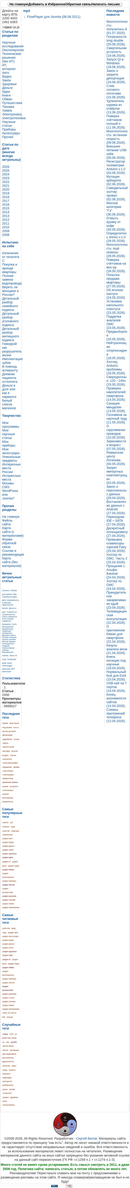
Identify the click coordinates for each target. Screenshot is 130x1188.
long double (7, 727)
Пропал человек (9, 639)
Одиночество (7, 605)
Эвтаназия (6, 672)
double (5, 723)
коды (4, 933)
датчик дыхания (9, 731)
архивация (14, 1050)
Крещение (6, 624)
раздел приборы (9, 881)
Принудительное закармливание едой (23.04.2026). (116, 600)
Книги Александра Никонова (7, 666)
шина (4, 1101)
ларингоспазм (8, 747)
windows (5, 827)
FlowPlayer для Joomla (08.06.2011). (54, 17)
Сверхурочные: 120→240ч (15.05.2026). (116, 380)
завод (4, 1070)
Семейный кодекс (9, 597)
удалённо (14, 1097)
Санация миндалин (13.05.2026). (116, 407)
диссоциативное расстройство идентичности (9, 1058)
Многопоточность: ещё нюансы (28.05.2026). (117, 250)
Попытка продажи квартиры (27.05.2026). (116, 280)
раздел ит (6, 862)
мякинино (6, 1074)
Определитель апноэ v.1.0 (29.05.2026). (116, 237)
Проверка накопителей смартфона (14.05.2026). (116, 394)
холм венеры (7, 790)
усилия (5, 786)
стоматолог (7, 1093)
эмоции (10, 1017)
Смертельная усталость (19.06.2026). (116, 51)
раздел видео (8, 842)
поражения (7, 767)
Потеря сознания (9, 637)
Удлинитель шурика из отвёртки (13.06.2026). (116, 106)
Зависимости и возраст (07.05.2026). (116, 445)
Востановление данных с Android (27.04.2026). (116, 507)
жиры (14, 1066)
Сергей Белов (86, 1138)
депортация (7, 735)
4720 (12, 1034)
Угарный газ (12, 612)
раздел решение (9, 896)
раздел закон (7, 850)
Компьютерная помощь (8, 649)
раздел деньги (8, 846)
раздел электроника (10, 907)
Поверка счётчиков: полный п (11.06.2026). (116, 121)
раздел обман (8, 870)
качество (6, 831)
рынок (5, 1089)
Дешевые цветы (9, 635)
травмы (5, 1097)
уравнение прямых (10, 782)
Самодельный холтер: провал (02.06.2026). (117, 193)
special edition (8, 1046)
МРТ (13, 669)
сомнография (8, 775)
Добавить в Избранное (46, 4)
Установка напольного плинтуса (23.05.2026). (116, 307)
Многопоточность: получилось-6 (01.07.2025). (117, 27)
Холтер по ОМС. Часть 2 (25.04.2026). (116, 558)
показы (13, 755)
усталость (14, 786)
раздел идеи (7, 857)
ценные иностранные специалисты (7, 798)
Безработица (7, 629)
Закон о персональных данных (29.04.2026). (116, 492)
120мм (5, 1034)
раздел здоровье (9, 854)
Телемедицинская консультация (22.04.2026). (116, 617)
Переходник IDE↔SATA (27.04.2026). (116, 520)
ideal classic (14, 723)
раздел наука (13, 866)
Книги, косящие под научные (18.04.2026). (116, 662)
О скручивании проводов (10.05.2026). (116, 431)
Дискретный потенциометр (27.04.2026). (117, 532)
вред (13, 928)
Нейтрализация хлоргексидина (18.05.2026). (116, 350)
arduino (5, 822)
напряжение (7, 835)
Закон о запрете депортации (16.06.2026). (116, 76)
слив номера (7, 771)
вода (13, 827)
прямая (16, 767)
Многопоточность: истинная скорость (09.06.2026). (117, 136)
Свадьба (5, 646)
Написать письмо (105, 4)
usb (11, 822)
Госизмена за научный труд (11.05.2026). (116, 418)
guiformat (6, 928)
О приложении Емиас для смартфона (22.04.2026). (116, 634)
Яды (15, 594)
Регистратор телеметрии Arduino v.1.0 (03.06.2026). (116, 167)
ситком (12, 1089)
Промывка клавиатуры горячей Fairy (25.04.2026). (116, 545)
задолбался (7, 739)
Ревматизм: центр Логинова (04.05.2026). (116, 458)
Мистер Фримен (9, 642)
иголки (16, 739)
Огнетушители (8, 644)
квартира (15, 831)
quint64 (14, 1042)
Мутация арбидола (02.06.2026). (116, 180)
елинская (6, 1066)
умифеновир (7, 778)
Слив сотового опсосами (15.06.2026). (116, 91)
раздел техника (8, 900)
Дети (4, 600)
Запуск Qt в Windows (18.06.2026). (116, 63)
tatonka (5, 1050)
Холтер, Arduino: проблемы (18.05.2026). (116, 367)
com (7, 1042)
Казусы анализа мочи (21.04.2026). (116, 649)
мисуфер (6, 751)
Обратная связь (78, 4)
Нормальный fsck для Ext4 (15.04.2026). (116, 675)
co (3, 1042)
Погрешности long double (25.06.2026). (116, 40)
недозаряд (6, 1078)
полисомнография (10, 763)
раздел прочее (8, 885)
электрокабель (8, 1105)
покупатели (7, 759)
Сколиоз (5, 590)
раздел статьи (8, 998)
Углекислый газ (8, 615)
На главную (19, 4)
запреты (12, 1070)
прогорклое (7, 1081)
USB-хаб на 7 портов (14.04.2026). (116, 687)
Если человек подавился (7, 620)
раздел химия (8, 904)
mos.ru (16, 727)
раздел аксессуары (10, 936)
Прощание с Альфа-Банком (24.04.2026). (116, 571)
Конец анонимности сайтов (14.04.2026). (116, 700)
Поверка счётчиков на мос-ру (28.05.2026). (116, 265)
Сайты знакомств (9, 617)
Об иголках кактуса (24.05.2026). (116, 293)
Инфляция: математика (7, 632)
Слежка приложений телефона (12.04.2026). (116, 715)
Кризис (5, 608)
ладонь (5, 743)
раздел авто (7, 838)
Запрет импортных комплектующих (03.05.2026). (116, 475)
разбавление (7, 1085)
